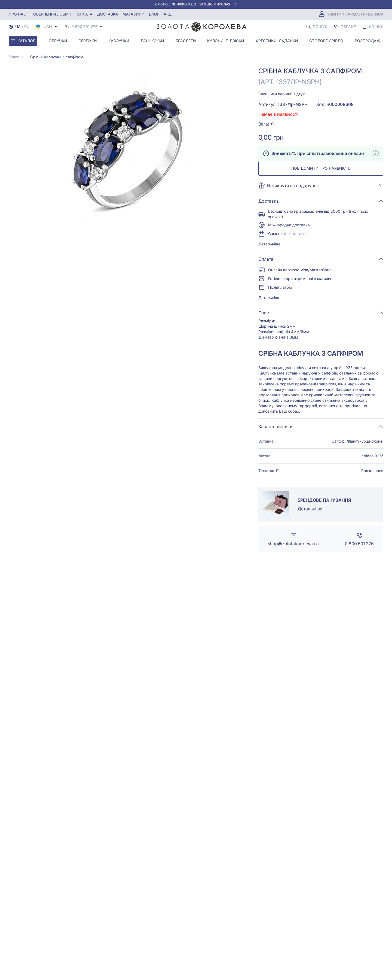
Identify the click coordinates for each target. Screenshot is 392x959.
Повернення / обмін (51, 14)
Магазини (133, 14)
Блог (154, 14)
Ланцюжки (152, 40)
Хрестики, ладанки (277, 40)
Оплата (85, 14)
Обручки (58, 40)
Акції (169, 14)
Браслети (186, 40)
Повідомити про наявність (321, 168)
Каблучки (118, 40)
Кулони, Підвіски (225, 40)
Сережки (87, 40)
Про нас (17, 14)
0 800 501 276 (84, 27)
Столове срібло (326, 40)
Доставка (107, 14)
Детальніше (269, 244)
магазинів (301, 233)
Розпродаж (367, 40)
